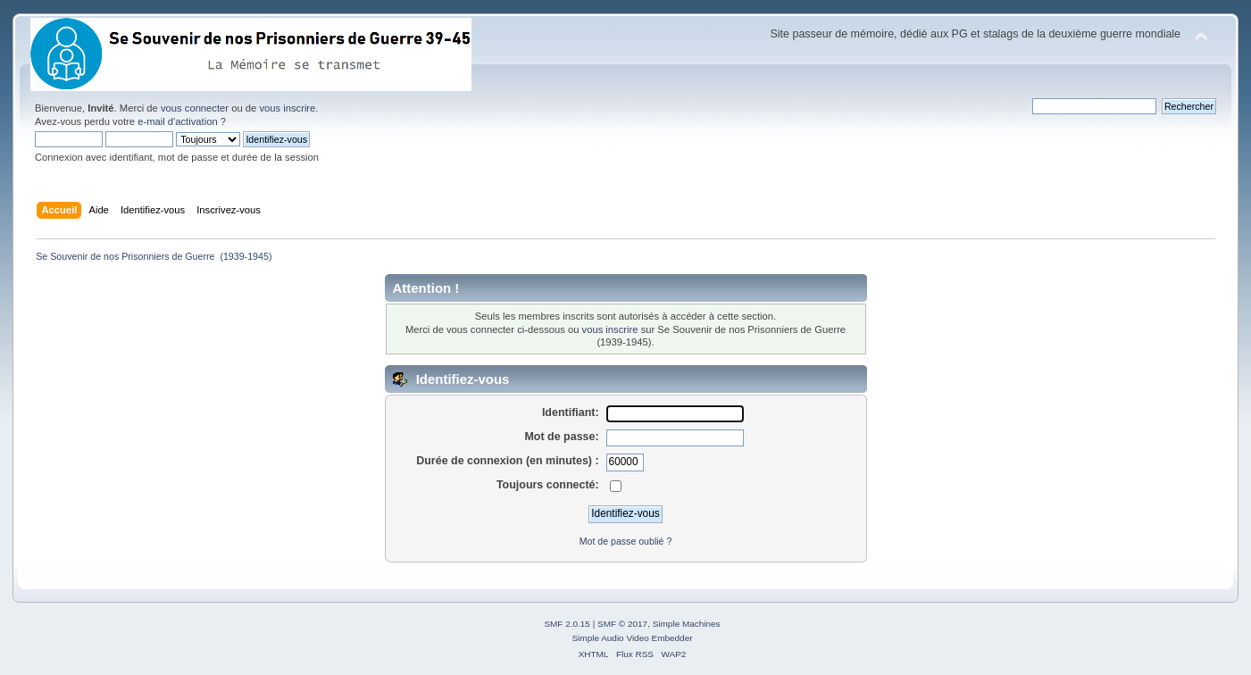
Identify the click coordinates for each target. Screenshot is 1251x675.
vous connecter (195, 108)
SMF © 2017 (622, 624)
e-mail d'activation (177, 121)
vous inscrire (287, 108)
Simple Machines (687, 624)
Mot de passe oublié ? (626, 541)
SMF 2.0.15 (567, 624)
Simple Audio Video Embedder (631, 638)
